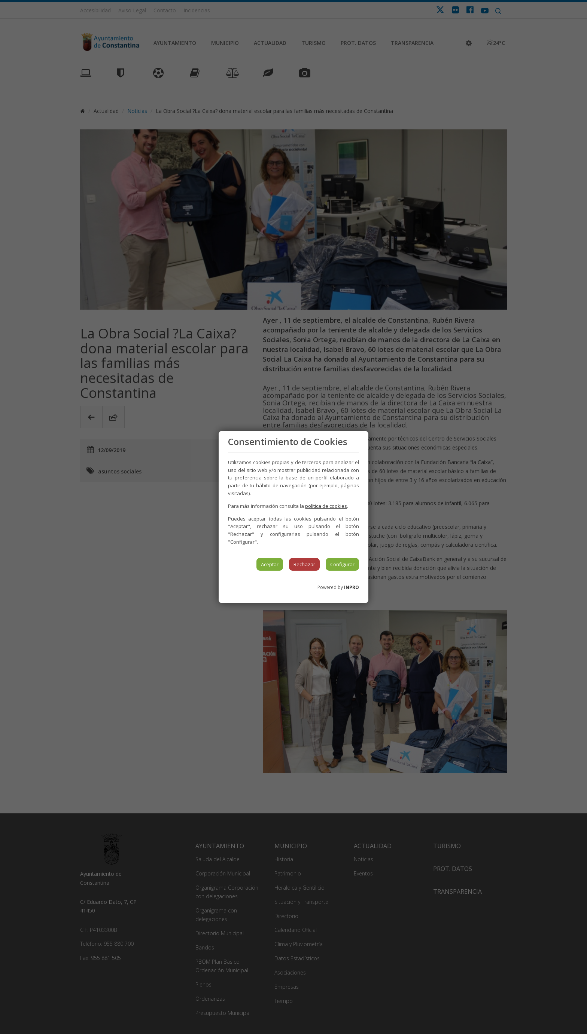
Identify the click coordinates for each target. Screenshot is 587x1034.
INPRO (351, 587)
